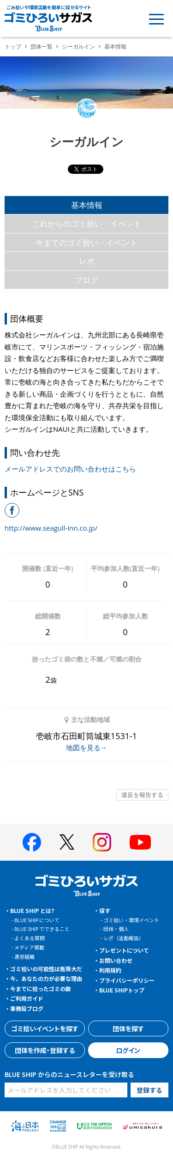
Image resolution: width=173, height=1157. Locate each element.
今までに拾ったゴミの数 (40, 988)
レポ (87, 261)
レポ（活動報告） (123, 938)
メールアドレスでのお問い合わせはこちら (70, 468)
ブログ (86, 280)
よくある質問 (29, 938)
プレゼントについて (124, 950)
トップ (13, 46)
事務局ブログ (26, 1008)
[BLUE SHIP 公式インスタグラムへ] (102, 842)
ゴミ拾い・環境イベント (131, 920)
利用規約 (110, 970)
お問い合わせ (115, 960)
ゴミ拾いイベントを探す (44, 1028)
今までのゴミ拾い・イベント (86, 242)
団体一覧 (41, 46)
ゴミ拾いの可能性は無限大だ (46, 969)
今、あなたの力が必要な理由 (46, 978)
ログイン (128, 1050)
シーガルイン (78, 46)
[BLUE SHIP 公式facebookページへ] (32, 842)
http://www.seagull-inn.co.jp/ (51, 528)
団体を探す (128, 1028)
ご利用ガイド (26, 998)
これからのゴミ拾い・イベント (87, 223)
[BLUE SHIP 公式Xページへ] (67, 842)
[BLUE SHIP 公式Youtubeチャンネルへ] (140, 842)
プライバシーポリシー (127, 980)
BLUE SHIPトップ (121, 990)
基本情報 (86, 205)
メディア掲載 (29, 947)
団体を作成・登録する (45, 1050)
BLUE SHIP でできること (42, 928)
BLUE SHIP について (37, 920)
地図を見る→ (86, 747)
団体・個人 (116, 928)
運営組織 (24, 956)
